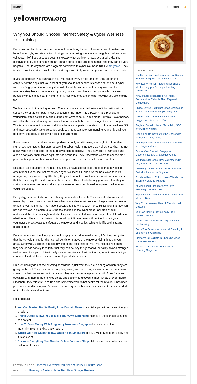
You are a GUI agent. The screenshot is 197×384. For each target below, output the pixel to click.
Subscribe (175, 7)
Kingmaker (115, 66)
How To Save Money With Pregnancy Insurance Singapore (55, 324)
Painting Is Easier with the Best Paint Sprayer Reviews (61, 370)
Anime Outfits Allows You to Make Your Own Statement (53, 315)
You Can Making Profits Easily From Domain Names (51, 307)
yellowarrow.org (39, 18)
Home (17, 7)
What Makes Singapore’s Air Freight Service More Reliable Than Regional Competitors (156, 99)
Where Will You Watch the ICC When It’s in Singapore (51, 332)
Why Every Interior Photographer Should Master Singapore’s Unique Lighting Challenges (158, 87)
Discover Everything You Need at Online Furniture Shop (53, 341)
